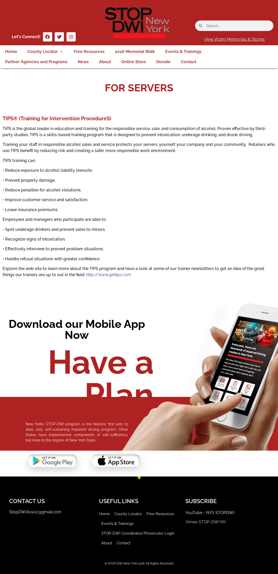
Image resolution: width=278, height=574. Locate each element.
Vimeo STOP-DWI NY (205, 521)
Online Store (133, 61)
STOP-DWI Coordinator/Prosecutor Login (137, 533)
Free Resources (89, 51)
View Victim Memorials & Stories (234, 39)
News (83, 61)
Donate (163, 61)
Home (11, 51)
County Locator (45, 52)
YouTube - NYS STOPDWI (209, 512)
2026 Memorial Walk (135, 51)
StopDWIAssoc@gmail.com (35, 512)
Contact (188, 61)
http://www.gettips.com (108, 274)
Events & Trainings (183, 51)
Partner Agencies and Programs (36, 61)
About (105, 61)
